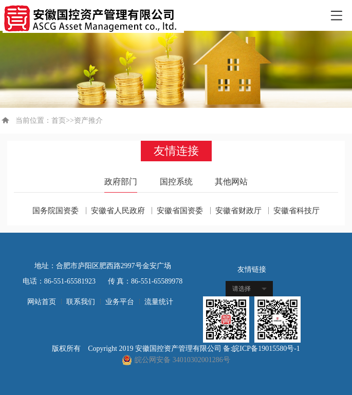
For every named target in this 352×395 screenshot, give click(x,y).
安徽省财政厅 (238, 210)
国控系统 (176, 181)
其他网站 (231, 181)
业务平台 (119, 302)
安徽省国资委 (180, 210)
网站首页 (41, 302)
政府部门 (120, 181)
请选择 (241, 288)
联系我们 (80, 302)
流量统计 (158, 302)
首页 (58, 120)
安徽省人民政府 (118, 210)
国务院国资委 (55, 210)
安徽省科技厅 (296, 210)
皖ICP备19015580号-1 (266, 348)
